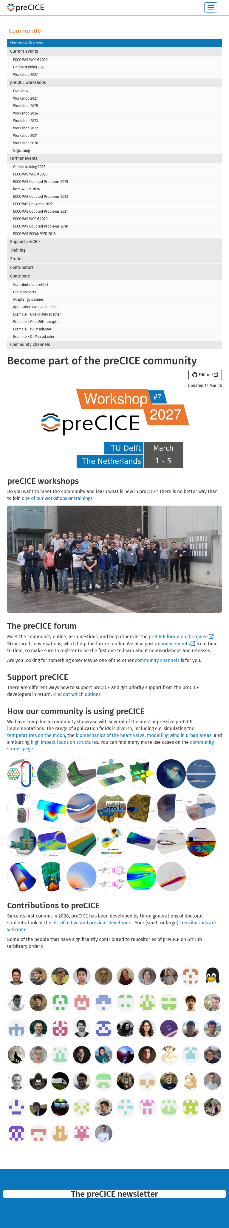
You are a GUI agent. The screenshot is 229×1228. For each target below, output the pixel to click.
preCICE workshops (28, 82)
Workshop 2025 (25, 106)
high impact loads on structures (64, 742)
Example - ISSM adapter (32, 329)
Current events (24, 51)
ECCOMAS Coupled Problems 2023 (40, 197)
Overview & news (26, 42)
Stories (17, 258)
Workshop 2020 (25, 143)
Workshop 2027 (25, 75)
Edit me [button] (202, 374)
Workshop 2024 (25, 113)
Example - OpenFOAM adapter (37, 314)
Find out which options (76, 694)
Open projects (24, 292)
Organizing (21, 150)
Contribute (20, 276)
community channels (157, 660)
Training (17, 250)
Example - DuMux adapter (34, 337)
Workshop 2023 (25, 121)
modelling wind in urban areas (179, 735)
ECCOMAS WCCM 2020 (30, 219)
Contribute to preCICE (30, 285)
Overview (20, 91)
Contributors (22, 267)
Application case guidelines (35, 307)
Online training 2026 (29, 67)
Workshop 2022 (25, 128)
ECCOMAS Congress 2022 (33, 204)
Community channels (30, 344)
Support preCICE (25, 241)
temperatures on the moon (36, 735)
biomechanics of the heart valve (110, 735)
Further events (24, 158)
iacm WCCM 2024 (26, 189)
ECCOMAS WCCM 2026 (30, 60)
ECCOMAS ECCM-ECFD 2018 (34, 234)
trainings (83, 498)
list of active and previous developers (92, 923)
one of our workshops (44, 498)
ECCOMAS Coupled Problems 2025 (40, 182)
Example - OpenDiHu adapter (36, 322)
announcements (172, 644)
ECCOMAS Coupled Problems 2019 (40, 226)
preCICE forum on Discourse (178, 636)
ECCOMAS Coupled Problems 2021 (40, 211)
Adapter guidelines (28, 299)
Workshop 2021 (25, 136)
